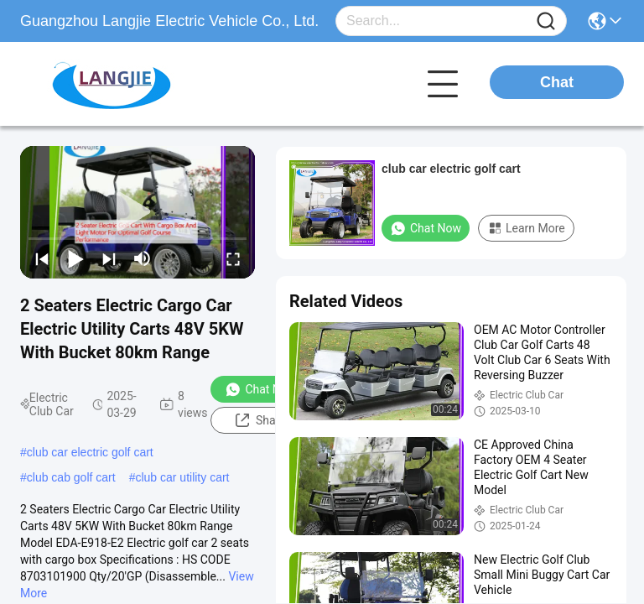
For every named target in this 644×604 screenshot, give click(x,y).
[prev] (42, 258)
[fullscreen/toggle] (233, 258)
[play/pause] (75, 258)
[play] (137, 212)
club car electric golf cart (90, 452)
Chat (557, 82)
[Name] (546, 21)
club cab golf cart (71, 477)
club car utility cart (182, 477)
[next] (109, 258)
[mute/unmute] (142, 258)
